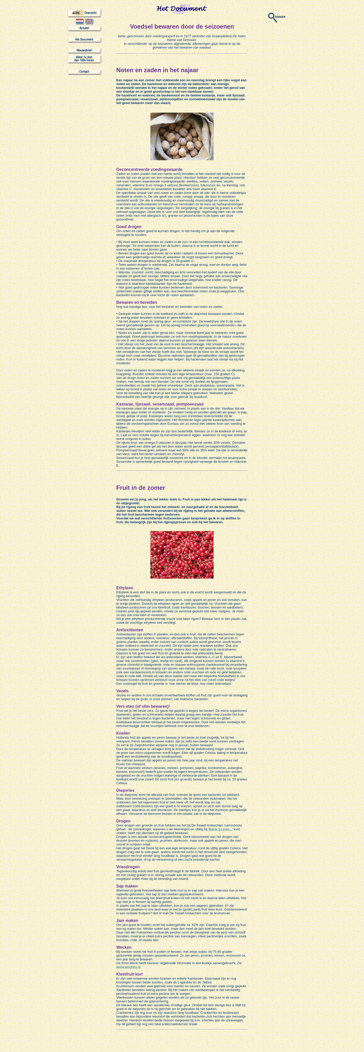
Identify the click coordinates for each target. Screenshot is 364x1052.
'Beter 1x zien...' (220, 829)
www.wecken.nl (128, 967)
